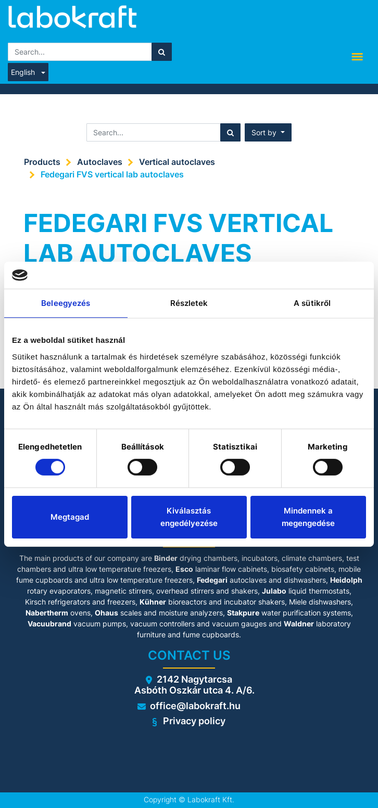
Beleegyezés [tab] (65, 303)
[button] (268, 132)
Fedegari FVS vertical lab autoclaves (112, 174)
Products (42, 162)
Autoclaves (99, 162)
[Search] (162, 52)
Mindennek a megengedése (308, 517)
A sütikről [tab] (312, 303)
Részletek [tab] (189, 303)
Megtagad (70, 517)
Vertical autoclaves (177, 162)
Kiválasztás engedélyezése (189, 517)
